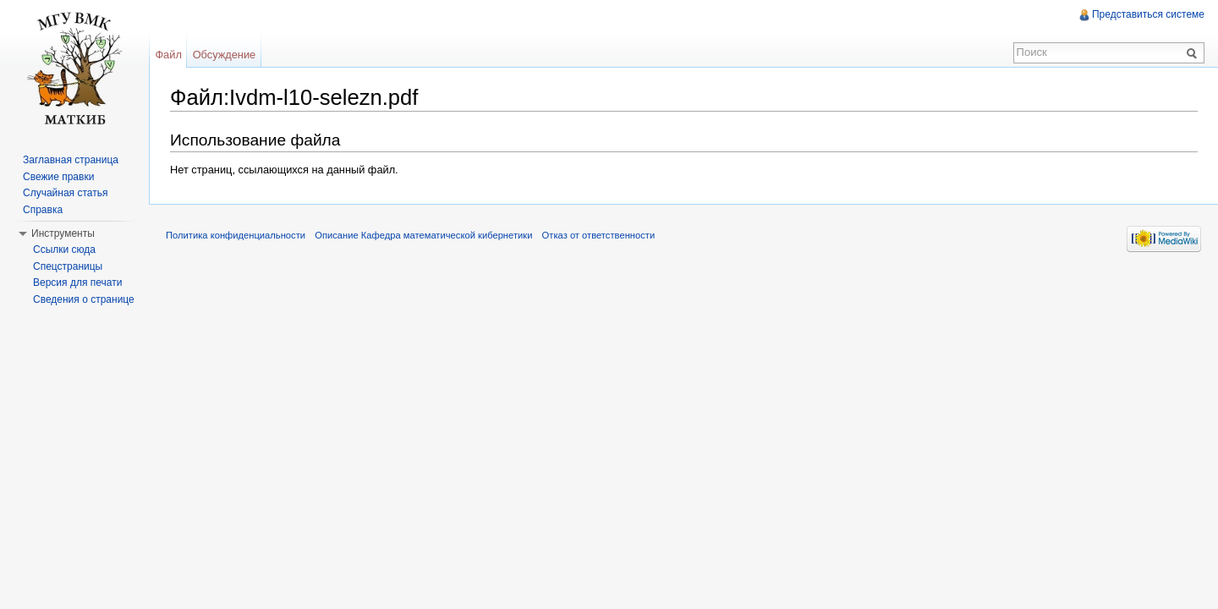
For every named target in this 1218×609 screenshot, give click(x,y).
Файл (168, 54)
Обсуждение (224, 54)
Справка (43, 210)
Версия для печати (77, 282)
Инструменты (63, 233)
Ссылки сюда (64, 249)
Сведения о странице (83, 299)
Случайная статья (65, 193)
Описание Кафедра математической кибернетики (423, 235)
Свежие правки (58, 177)
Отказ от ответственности (599, 235)
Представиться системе (1148, 14)
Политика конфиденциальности (235, 235)
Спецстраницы (67, 266)
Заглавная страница (70, 160)
